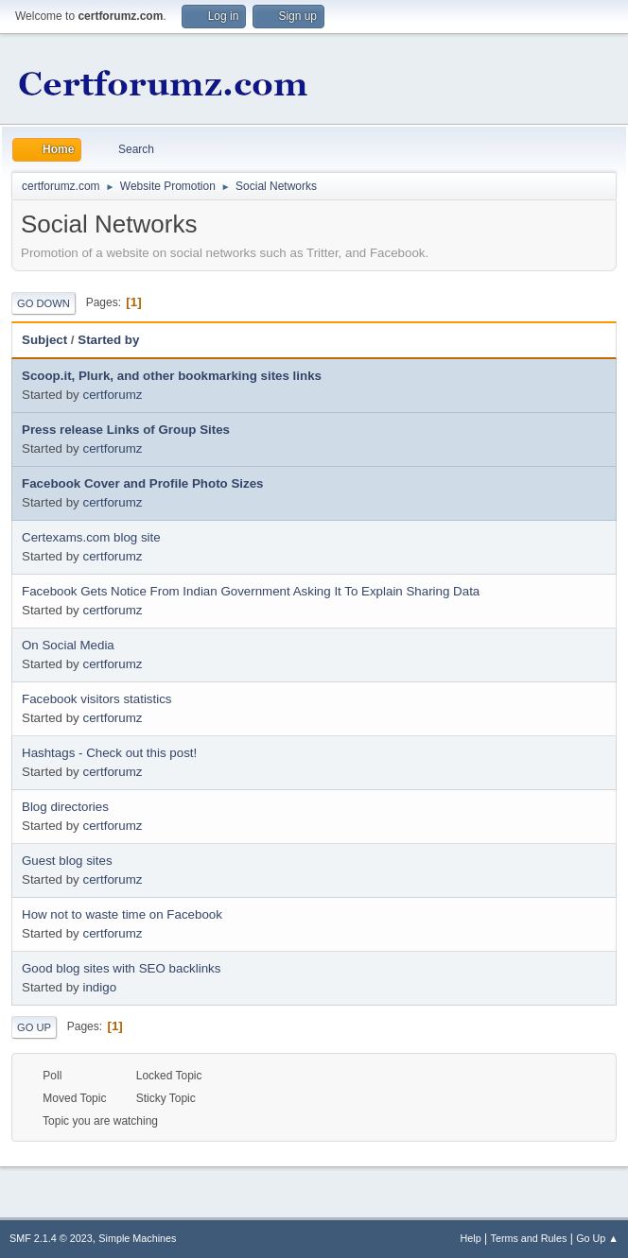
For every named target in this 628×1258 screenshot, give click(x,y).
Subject (44, 340)
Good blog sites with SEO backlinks (121, 968)
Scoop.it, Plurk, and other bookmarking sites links (172, 376)
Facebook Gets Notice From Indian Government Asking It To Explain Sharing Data (251, 591)
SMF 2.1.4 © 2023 (51, 1238)
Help (471, 1238)
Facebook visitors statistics (97, 699)
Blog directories (65, 807)
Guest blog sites (67, 860)
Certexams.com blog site (91, 537)
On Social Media (68, 645)
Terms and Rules (529, 1238)
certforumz (112, 395)
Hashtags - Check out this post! (109, 753)
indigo (99, 987)
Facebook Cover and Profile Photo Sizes (143, 483)
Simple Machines (137, 1238)
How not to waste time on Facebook (122, 914)
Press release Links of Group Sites (126, 429)
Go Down (43, 303)
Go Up (34, 1027)
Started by (108, 340)
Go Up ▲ (597, 1238)
